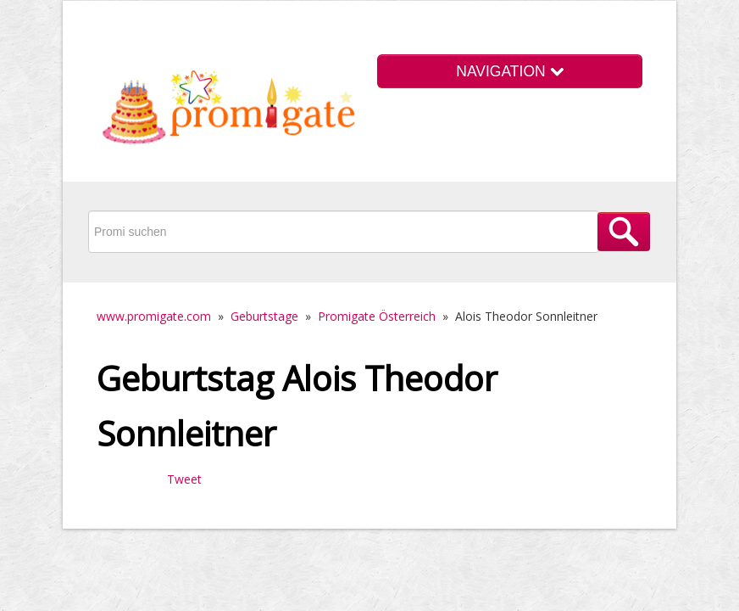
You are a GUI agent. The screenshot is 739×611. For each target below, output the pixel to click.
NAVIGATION (509, 71)
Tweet (184, 479)
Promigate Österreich (377, 316)
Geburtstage (264, 316)
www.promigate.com (154, 316)
